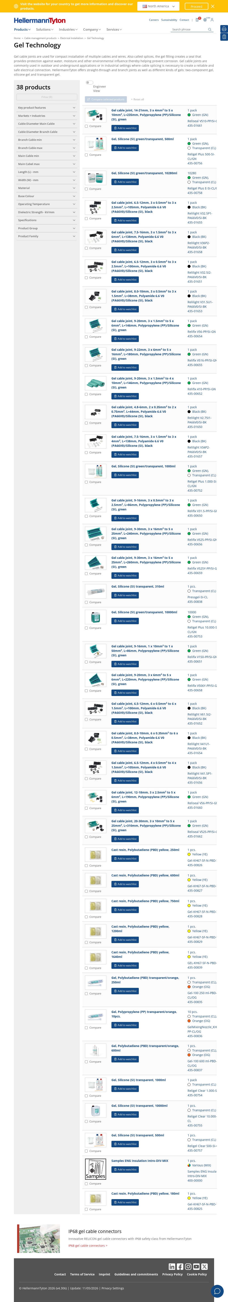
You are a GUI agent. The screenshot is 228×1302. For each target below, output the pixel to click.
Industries (67, 29)
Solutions (43, 29)
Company (90, 29)
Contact (60, 1274)
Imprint (104, 1274)
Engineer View (99, 89)
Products (21, 29)
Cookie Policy (197, 1274)
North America (159, 6)
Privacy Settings (113, 1288)
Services (113, 29)
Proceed (196, 6)
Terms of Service (82, 1274)
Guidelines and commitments (136, 1274)
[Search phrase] (192, 29)
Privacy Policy (172, 1274)
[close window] (212, 6)
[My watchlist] (224, 37)
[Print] (224, 29)
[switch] (89, 82)
